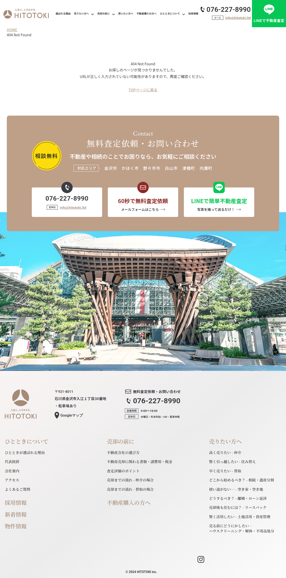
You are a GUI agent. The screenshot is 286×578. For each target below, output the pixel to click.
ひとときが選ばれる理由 (25, 452)
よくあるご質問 (17, 489)
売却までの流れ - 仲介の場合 (130, 480)
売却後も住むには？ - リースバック (237, 507)
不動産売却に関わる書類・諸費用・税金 (139, 461)
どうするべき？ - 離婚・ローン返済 (238, 498)
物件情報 (16, 526)
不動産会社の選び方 (123, 452)
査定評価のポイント (123, 471)
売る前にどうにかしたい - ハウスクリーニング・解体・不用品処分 (241, 528)
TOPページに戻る (143, 89)
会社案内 (12, 471)
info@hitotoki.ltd (238, 18)
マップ (71, 415)
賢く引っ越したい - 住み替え (232, 461)
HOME (12, 29)
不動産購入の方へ (128, 502)
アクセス (12, 480)
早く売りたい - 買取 (225, 471)
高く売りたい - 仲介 (225, 452)
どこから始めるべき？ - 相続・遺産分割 (241, 480)
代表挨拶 (12, 461)
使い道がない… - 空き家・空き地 (236, 489)
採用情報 (16, 502)
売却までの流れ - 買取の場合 (130, 489)
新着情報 (16, 514)
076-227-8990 (229, 9)
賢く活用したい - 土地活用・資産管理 (239, 516)
